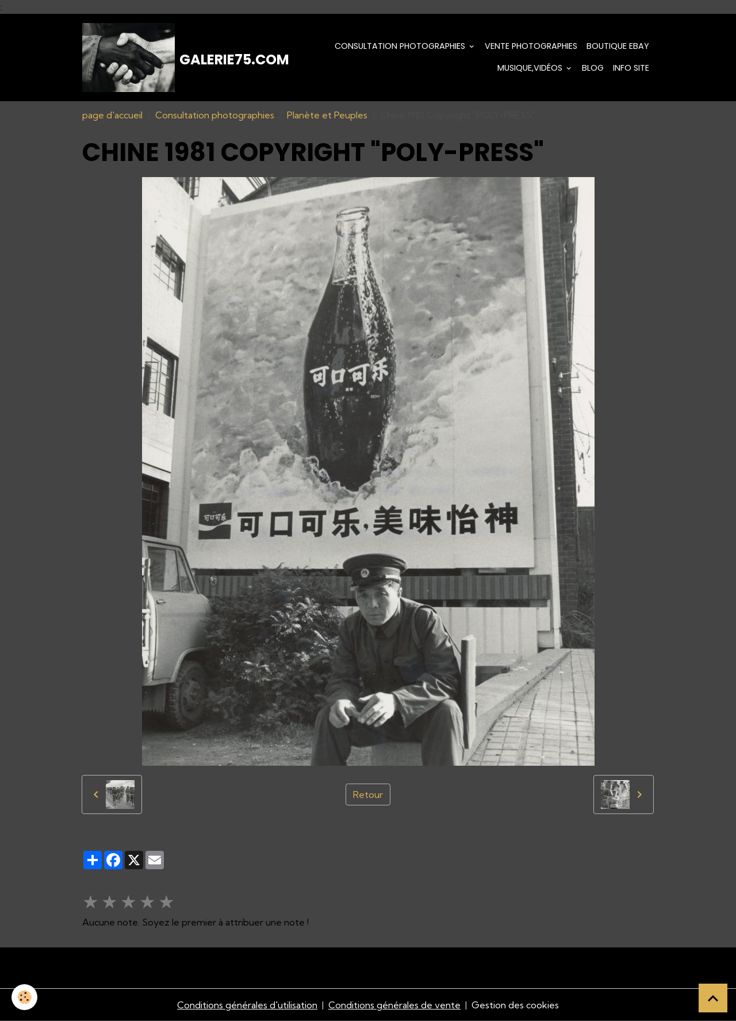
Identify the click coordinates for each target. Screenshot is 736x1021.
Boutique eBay (617, 46)
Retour (368, 794)
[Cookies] (24, 997)
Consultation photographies (401, 46)
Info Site (631, 68)
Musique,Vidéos (531, 68)
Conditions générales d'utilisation (247, 1005)
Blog (593, 68)
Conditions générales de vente (394, 1005)
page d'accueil (112, 115)
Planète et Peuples (327, 115)
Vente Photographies (531, 46)
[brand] (166, 57)
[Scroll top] (713, 998)
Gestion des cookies (515, 1005)
